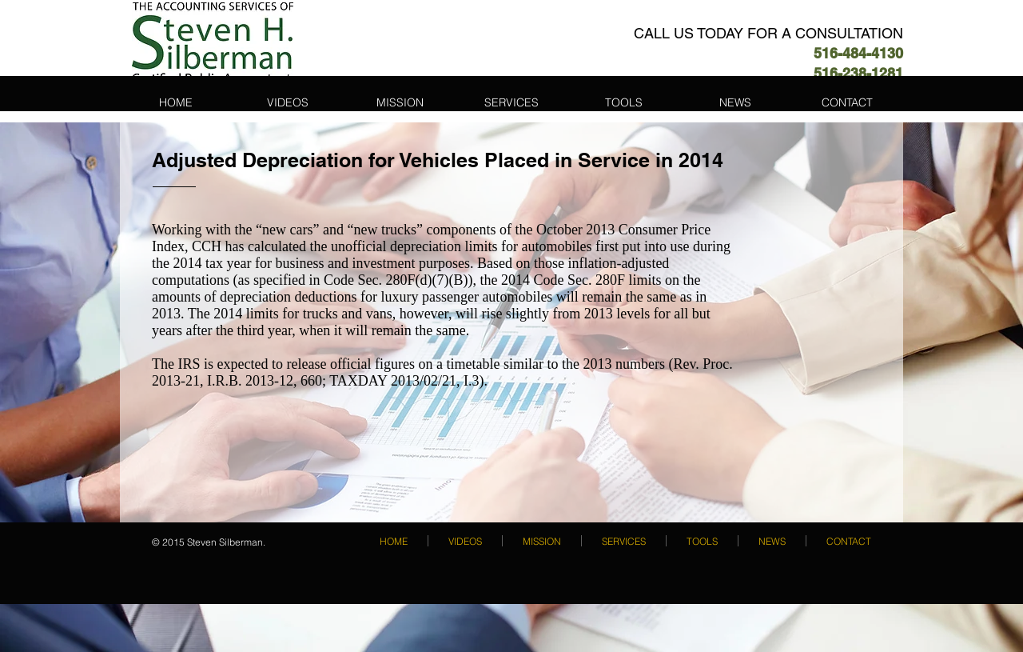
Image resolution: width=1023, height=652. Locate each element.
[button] (511, 102)
